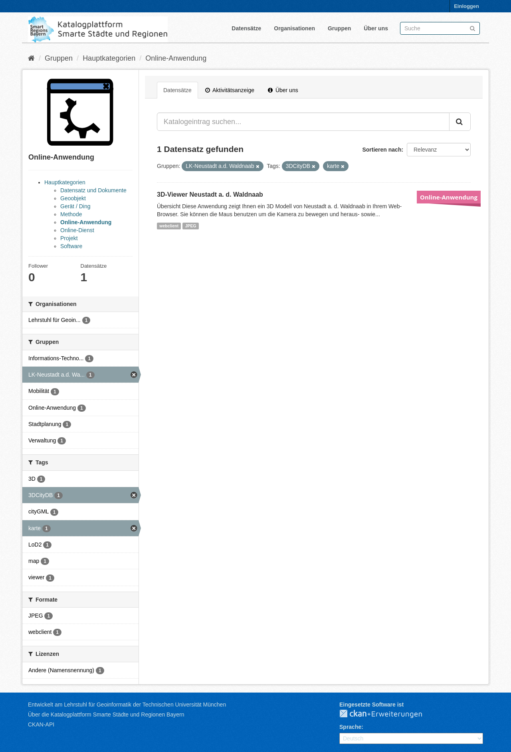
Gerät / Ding (75, 206)
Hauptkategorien (109, 58)
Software (71, 246)
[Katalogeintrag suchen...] (303, 122)
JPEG (190, 225)
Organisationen (294, 28)
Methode (71, 214)
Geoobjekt (73, 198)
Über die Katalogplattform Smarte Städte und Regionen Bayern (106, 714)
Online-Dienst (77, 230)
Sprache (350, 727)
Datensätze (246, 28)
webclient (168, 225)
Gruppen (339, 28)
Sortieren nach (381, 149)
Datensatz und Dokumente (93, 190)
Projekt (69, 238)
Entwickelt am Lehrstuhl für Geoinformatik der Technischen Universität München (127, 704)
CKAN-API (41, 724)
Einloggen (466, 6)
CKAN (387, 714)
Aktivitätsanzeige (229, 90)
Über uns (376, 28)
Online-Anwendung (175, 58)
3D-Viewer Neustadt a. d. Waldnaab (210, 194)
